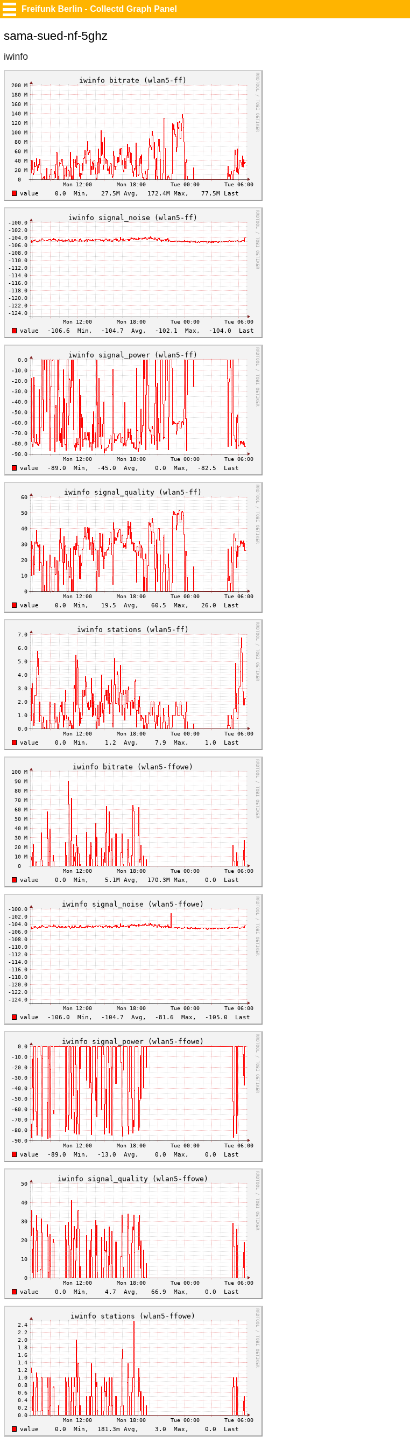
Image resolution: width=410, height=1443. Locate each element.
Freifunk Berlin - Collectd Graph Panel (99, 8)
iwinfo (16, 56)
